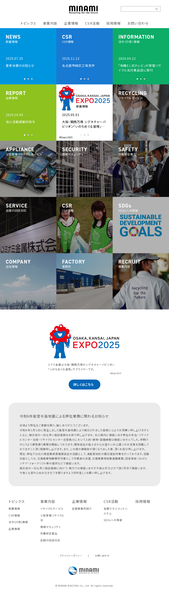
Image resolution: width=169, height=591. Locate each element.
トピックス (28, 23)
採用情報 (113, 23)
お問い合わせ (138, 23)
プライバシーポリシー (71, 555)
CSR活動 (92, 23)
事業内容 (50, 23)
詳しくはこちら (83, 384)
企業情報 (71, 23)
